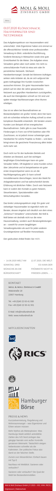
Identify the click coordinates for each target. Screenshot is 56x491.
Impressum (9, 489)
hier (37, 239)
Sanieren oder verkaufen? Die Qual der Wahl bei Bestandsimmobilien (26, 473)
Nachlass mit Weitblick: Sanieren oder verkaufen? (25, 466)
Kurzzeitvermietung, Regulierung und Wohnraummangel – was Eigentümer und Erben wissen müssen (27, 423)
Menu (7, 20)
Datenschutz (21, 489)
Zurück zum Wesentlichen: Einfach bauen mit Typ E (27, 458)
